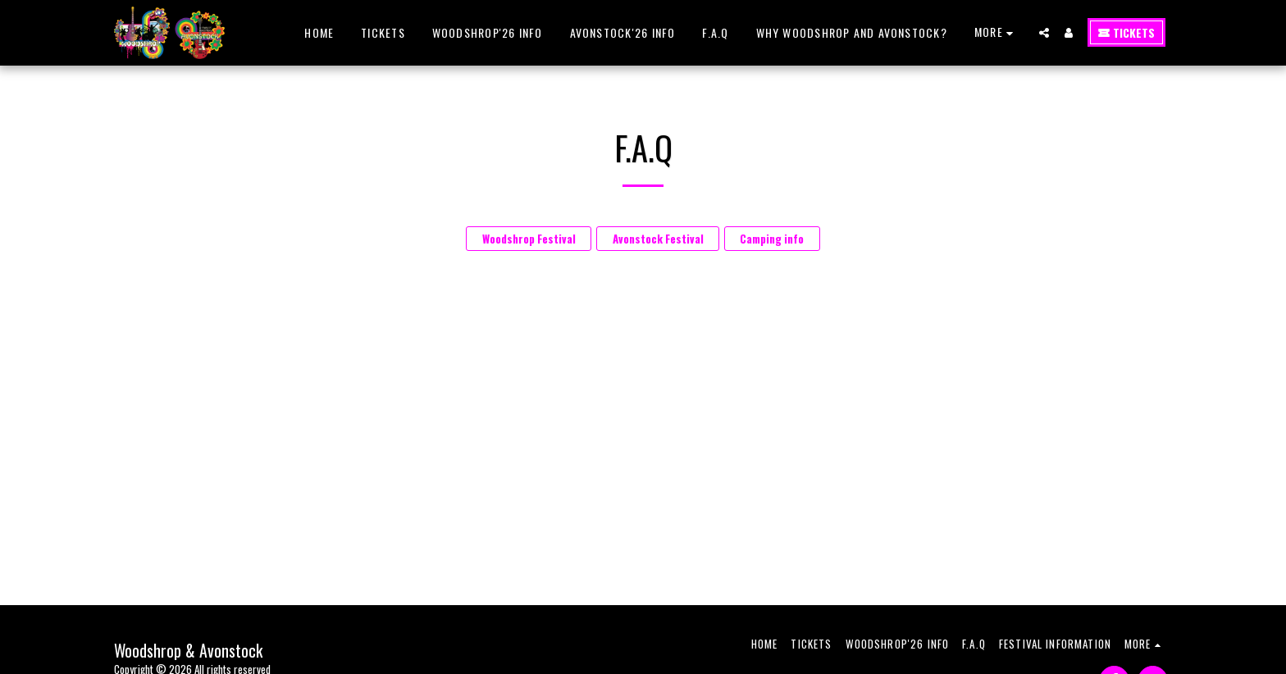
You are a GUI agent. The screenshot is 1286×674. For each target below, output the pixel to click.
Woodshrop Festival (529, 238)
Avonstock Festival (658, 238)
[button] (1044, 33)
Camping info (772, 238)
